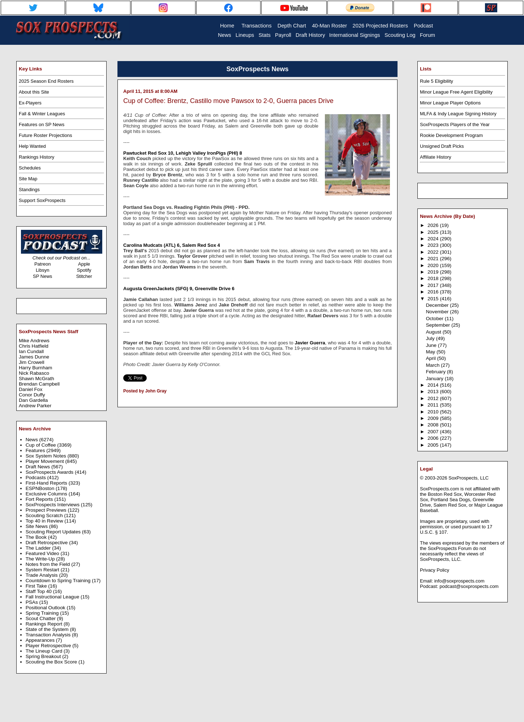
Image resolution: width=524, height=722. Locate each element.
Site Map (28, 178)
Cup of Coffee (41, 445)
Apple (84, 264)
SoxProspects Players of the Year (455, 124)
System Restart (43, 569)
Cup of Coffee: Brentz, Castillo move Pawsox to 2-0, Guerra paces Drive (228, 100)
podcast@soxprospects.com (469, 586)
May (431, 351)
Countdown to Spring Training (59, 580)
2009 (434, 418)
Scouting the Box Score (52, 662)
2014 (434, 385)
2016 (434, 292)
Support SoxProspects (42, 200)
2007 (434, 431)
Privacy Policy (434, 570)
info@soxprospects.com (459, 581)
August (434, 332)
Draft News (38, 466)
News (32, 439)
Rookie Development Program (451, 135)
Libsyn (43, 270)
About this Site (34, 92)
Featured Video (43, 553)
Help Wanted (32, 146)
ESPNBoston (41, 488)
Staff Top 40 (39, 591)
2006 (434, 438)
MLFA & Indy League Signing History (458, 113)
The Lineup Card (45, 651)
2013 (434, 391)
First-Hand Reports (47, 483)
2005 (434, 445)
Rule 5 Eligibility (436, 81)
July (431, 338)
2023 (434, 245)
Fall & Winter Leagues (42, 113)
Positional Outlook (46, 607)
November (438, 311)
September (438, 325)
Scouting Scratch (45, 515)
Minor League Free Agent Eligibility (456, 92)
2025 (434, 232)
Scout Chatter (41, 618)
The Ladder (39, 548)
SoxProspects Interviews (53, 504)
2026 (434, 225)
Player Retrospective (49, 645)
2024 (434, 238)
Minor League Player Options (450, 103)
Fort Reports (40, 499)
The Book (37, 537)
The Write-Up (41, 559)
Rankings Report (45, 624)
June (432, 345)
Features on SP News (41, 124)
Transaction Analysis (49, 634)
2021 (434, 258)
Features (36, 450)
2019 (434, 272)
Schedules (30, 168)
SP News (42, 276)
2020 (434, 265)
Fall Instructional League (53, 596)
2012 (434, 398)
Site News (37, 526)
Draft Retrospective (47, 542)
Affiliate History (435, 157)
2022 (434, 252)
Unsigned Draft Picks (442, 146)
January (435, 378)
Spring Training (43, 613)
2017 (434, 285)
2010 (434, 411)
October (435, 318)
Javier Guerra (310, 342)
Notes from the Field (49, 564)
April (431, 358)
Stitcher (84, 276)
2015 (434, 298)
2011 (434, 405)
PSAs (32, 602)
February (436, 371)
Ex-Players (30, 103)
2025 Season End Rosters (46, 81)
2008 (434, 424)
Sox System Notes (47, 456)
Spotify (84, 270)
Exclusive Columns (47, 494)
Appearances (41, 640)
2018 (434, 278)
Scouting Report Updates (54, 531)
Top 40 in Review (45, 521)
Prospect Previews (47, 510)
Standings (29, 189)
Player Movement (45, 461)
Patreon (42, 264)
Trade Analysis (42, 575)
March (433, 365)
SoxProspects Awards (50, 472)
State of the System (48, 629)
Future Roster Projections (45, 135)
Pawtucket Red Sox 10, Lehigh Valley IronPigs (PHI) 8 (182, 153)
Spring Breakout (44, 656)
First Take (37, 586)
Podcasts (36, 477)
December (438, 305)
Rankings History (36, 157)
